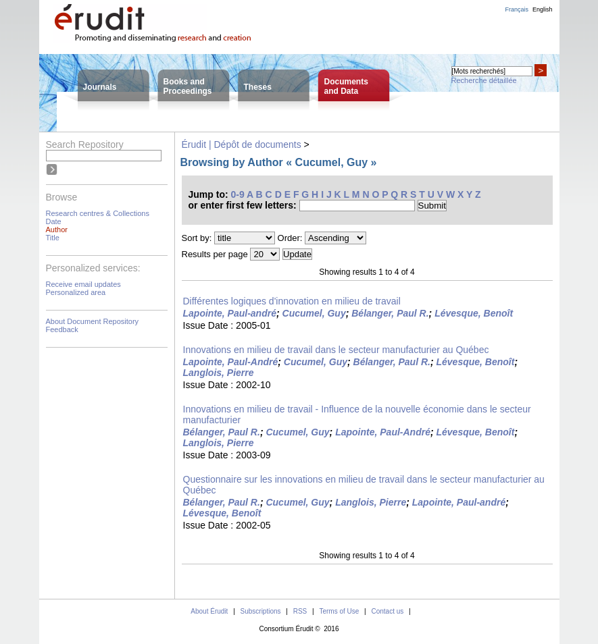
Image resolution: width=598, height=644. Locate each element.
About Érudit (209, 611)
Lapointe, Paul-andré (229, 313)
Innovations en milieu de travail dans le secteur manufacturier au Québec (336, 349)
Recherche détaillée (484, 80)
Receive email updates (83, 284)
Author (57, 229)
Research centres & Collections (97, 213)
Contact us (387, 611)
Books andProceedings (188, 86)
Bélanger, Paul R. (389, 313)
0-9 (238, 194)
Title (52, 238)
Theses (258, 87)
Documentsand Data (346, 86)
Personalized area (76, 292)
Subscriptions (261, 611)
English (542, 9)
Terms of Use (339, 611)
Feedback (62, 329)
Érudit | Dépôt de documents (241, 144)
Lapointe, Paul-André (230, 361)
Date (53, 221)
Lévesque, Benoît (473, 313)
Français (516, 9)
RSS (300, 611)
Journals (100, 87)
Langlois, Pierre (218, 372)
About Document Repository (92, 321)
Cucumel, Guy (314, 313)
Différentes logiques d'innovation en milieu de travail (292, 301)
